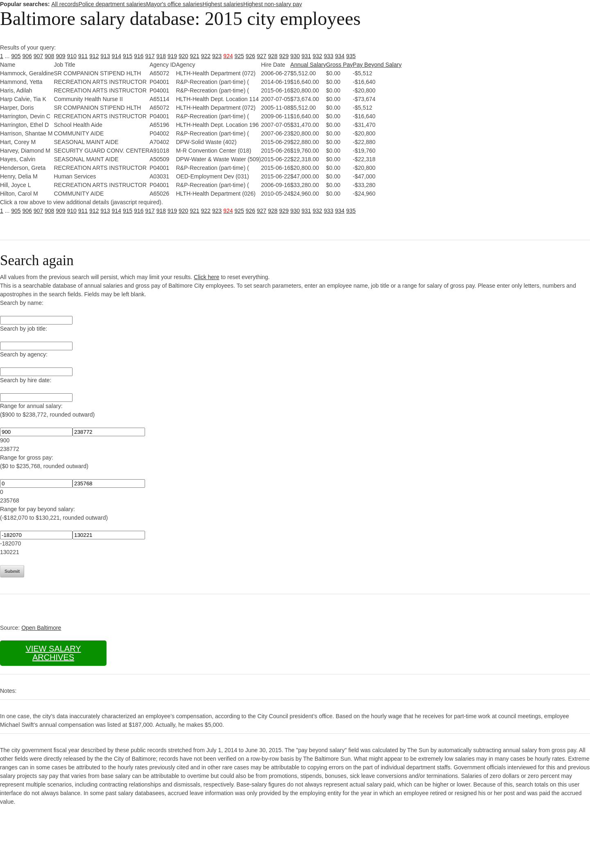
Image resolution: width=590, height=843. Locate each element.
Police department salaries (112, 4)
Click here (206, 277)
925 (239, 56)
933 (328, 56)
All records (64, 4)
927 (261, 56)
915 (127, 56)
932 (317, 56)
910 (72, 56)
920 (183, 56)
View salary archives (53, 653)
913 (105, 56)
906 (27, 56)
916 (138, 56)
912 (94, 56)
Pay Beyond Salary (377, 64)
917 (149, 56)
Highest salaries (222, 4)
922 (206, 56)
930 (295, 56)
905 (15, 56)
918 (161, 56)
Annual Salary (308, 64)
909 (60, 56)
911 (83, 56)
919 (172, 56)
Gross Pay (339, 64)
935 (351, 56)
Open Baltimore (41, 627)
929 (283, 56)
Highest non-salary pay (272, 4)
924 (228, 56)
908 (49, 56)
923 (217, 56)
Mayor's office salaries (174, 4)
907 (38, 56)
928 (272, 56)
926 (250, 56)
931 (306, 56)
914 (116, 56)
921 (194, 56)
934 (340, 56)
